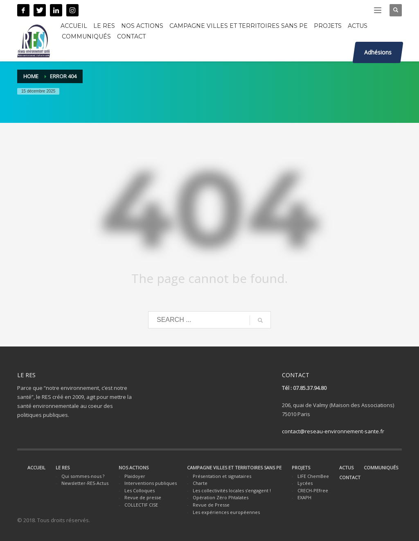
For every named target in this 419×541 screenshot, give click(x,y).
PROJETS (301, 467)
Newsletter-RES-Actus (84, 483)
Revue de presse (142, 497)
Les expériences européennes (226, 512)
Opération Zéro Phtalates (220, 497)
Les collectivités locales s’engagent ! (232, 490)
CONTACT (349, 477)
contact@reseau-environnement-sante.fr (333, 431)
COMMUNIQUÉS (381, 467)
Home (30, 76)
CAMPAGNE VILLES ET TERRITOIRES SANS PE (234, 467)
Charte (200, 483)
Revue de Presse (211, 505)
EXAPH (304, 497)
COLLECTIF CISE (141, 505)
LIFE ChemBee (313, 476)
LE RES (63, 467)
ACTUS (346, 467)
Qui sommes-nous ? (82, 476)
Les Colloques (139, 490)
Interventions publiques (150, 483)
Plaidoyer (134, 476)
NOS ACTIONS (134, 467)
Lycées (305, 483)
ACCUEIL (36, 467)
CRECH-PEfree (312, 490)
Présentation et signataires (222, 476)
